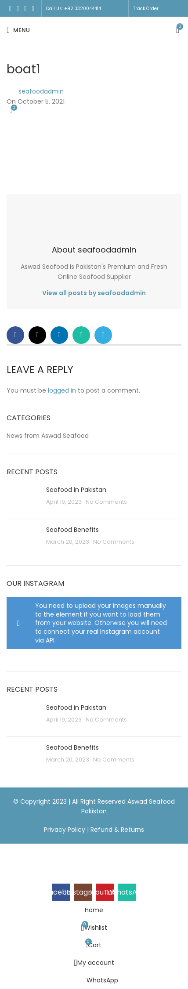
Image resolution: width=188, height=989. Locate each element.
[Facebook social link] (10, 8)
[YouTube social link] (25, 8)
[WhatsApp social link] (32, 8)
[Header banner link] (94, 494)
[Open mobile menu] (18, 30)
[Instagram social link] (18, 8)
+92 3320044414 (82, 8)
